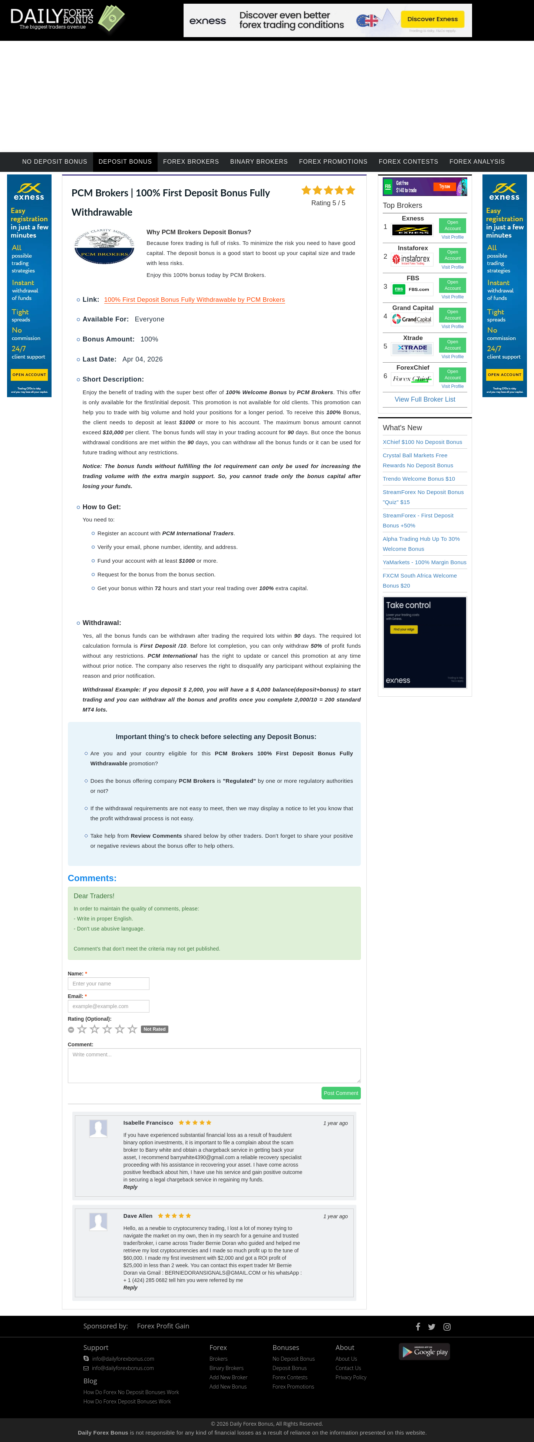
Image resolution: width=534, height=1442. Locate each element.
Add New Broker (229, 1377)
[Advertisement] (267, 96)
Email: (77, 996)
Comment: (80, 1044)
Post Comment (341, 1093)
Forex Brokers (191, 161)
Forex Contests (408, 161)
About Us (346, 1358)
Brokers (219, 1358)
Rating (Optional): (90, 1019)
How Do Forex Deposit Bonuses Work (127, 1401)
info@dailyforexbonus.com (123, 1358)
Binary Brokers (259, 161)
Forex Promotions (333, 161)
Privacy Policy (351, 1377)
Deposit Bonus (125, 161)
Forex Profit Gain (163, 1325)
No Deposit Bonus (55, 161)
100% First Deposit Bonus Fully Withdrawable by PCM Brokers (194, 299)
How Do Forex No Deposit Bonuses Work (131, 1392)
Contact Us (348, 1367)
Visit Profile (453, 237)
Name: (77, 974)
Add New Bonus (228, 1386)
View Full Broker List (425, 399)
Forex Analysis (477, 161)
